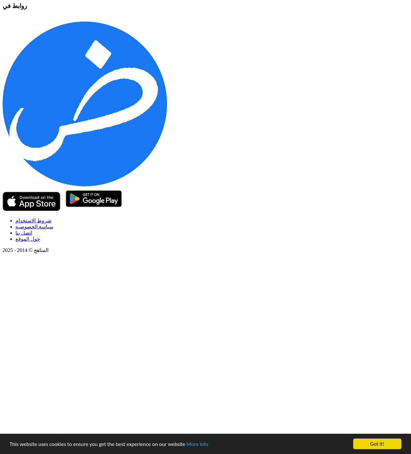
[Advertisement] (195, 354)
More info (197, 444)
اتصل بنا (23, 233)
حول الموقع (27, 239)
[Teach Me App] (85, 184)
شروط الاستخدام (33, 220)
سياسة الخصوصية (34, 226)
